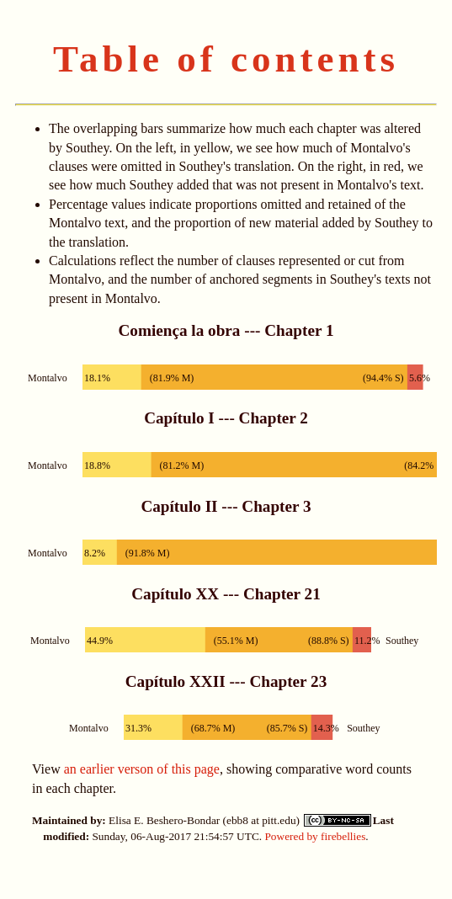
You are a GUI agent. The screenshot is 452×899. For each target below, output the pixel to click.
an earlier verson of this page (142, 769)
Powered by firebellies (314, 836)
